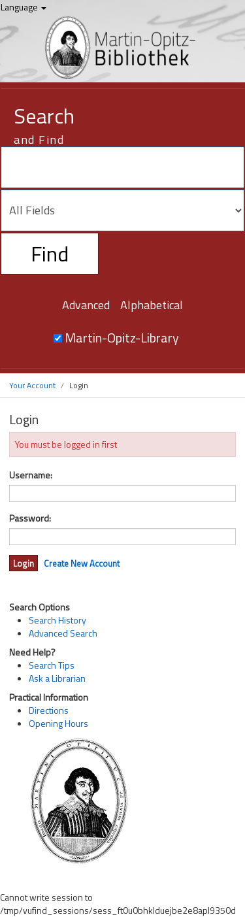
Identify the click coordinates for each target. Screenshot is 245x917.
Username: (30, 475)
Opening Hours (58, 723)
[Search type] (122, 210)
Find (50, 253)
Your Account (32, 385)
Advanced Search (63, 633)
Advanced (86, 305)
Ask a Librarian (57, 678)
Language (23, 7)
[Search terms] (122, 167)
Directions (49, 710)
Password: (30, 518)
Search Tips (51, 665)
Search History (57, 620)
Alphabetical (151, 305)
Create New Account (82, 563)
